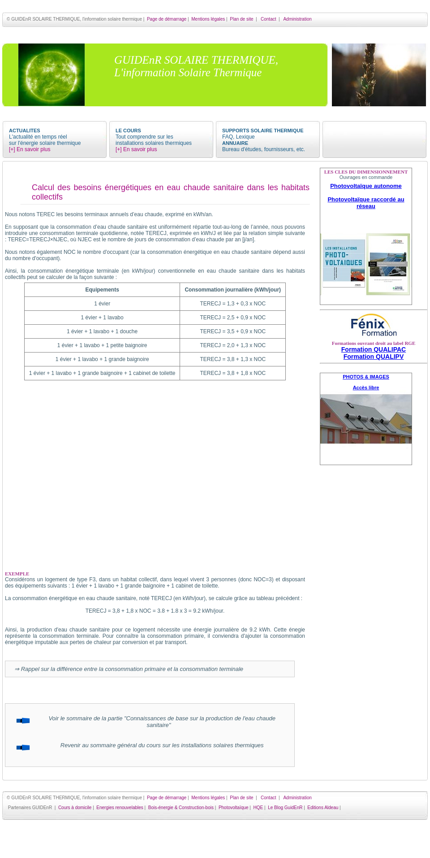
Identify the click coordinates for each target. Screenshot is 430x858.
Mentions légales (208, 19)
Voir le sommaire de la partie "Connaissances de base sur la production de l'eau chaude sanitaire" (158, 721)
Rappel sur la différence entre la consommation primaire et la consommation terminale (132, 669)
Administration (297, 19)
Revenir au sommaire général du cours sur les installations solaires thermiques (158, 745)
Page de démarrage (166, 19)
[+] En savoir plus (29, 149)
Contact (268, 19)
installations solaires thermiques (154, 143)
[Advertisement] (373, 618)
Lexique (245, 137)
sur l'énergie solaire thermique (45, 143)
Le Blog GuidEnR (285, 807)
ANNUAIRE (235, 143)
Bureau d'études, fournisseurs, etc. (263, 149)
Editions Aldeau (322, 807)
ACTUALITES (24, 130)
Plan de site (241, 19)
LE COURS (128, 130)
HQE (258, 807)
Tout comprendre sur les (144, 137)
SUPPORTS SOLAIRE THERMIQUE (263, 130)
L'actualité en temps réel (38, 137)
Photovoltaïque (234, 807)
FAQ (227, 137)
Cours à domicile (74, 807)
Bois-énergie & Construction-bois (181, 807)
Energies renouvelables (119, 807)
